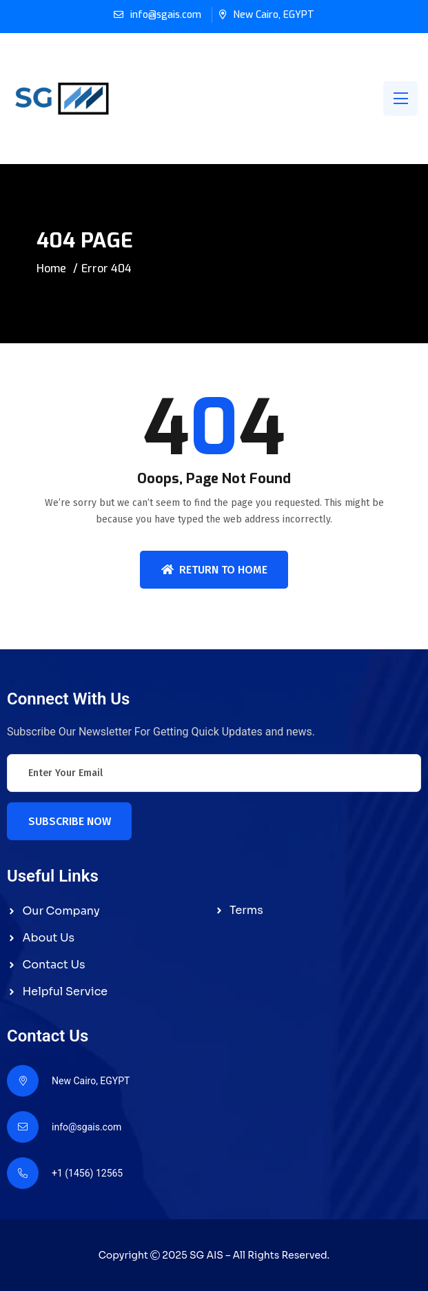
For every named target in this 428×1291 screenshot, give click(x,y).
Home (51, 268)
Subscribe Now (69, 821)
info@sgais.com (165, 14)
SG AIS (206, 1255)
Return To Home (214, 569)
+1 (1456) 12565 (87, 1173)
